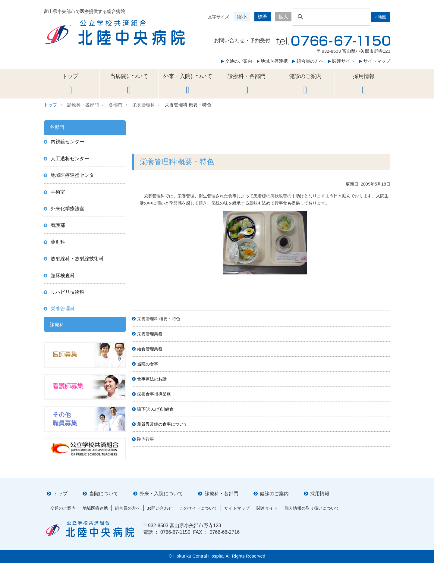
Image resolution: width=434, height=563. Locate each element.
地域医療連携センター (75, 175)
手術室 (58, 192)
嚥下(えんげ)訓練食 (155, 409)
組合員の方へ (307, 61)
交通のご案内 (236, 61)
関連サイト (341, 61)
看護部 (58, 225)
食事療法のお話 (152, 379)
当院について (103, 493)
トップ (70, 84)
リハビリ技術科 (67, 292)
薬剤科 (58, 242)
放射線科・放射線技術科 (77, 258)
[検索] (330, 16)
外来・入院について (188, 84)
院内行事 (145, 439)
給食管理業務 (149, 348)
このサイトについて (198, 508)
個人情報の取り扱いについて (312, 508)
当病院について (129, 84)
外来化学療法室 (67, 208)
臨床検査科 (63, 275)
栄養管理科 (143, 104)
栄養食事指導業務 (154, 394)
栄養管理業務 (149, 333)
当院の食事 (147, 363)
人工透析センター (70, 158)
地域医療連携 (272, 61)
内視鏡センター (67, 141)
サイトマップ (374, 61)
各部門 (115, 104)
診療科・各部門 (246, 84)
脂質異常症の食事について (162, 424)
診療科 (57, 324)
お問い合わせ (159, 508)
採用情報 (364, 84)
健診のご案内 (305, 84)
